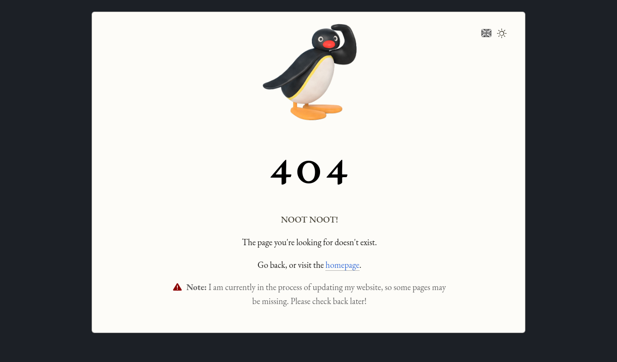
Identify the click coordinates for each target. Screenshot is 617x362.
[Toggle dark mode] (502, 34)
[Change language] (486, 32)
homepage (342, 264)
